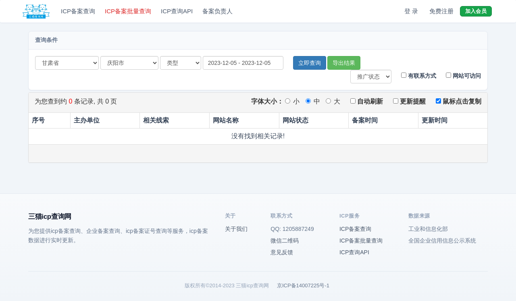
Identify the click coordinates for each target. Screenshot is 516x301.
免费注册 (441, 11)
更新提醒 (409, 101)
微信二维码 (284, 240)
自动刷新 (366, 101)
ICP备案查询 (78, 11)
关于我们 (236, 229)
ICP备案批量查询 (128, 11)
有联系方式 (418, 76)
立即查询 (309, 63)
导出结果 (344, 63)
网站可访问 (463, 76)
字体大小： (267, 101)
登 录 (411, 11)
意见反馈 (281, 252)
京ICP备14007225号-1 (303, 285)
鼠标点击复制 (458, 101)
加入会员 (476, 11)
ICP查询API (177, 11)
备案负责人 (217, 11)
